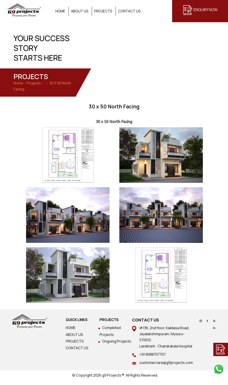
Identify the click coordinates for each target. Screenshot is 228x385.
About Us (79, 11)
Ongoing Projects (116, 341)
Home (60, 11)
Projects (103, 11)
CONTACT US (77, 347)
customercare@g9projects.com (166, 362)
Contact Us (129, 11)
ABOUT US (74, 334)
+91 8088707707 (152, 354)
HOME (70, 327)
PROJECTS (75, 341)
